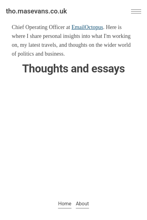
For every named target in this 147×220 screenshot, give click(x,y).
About (82, 204)
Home (64, 204)
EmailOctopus (87, 27)
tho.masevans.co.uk (36, 11)
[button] (136, 11)
